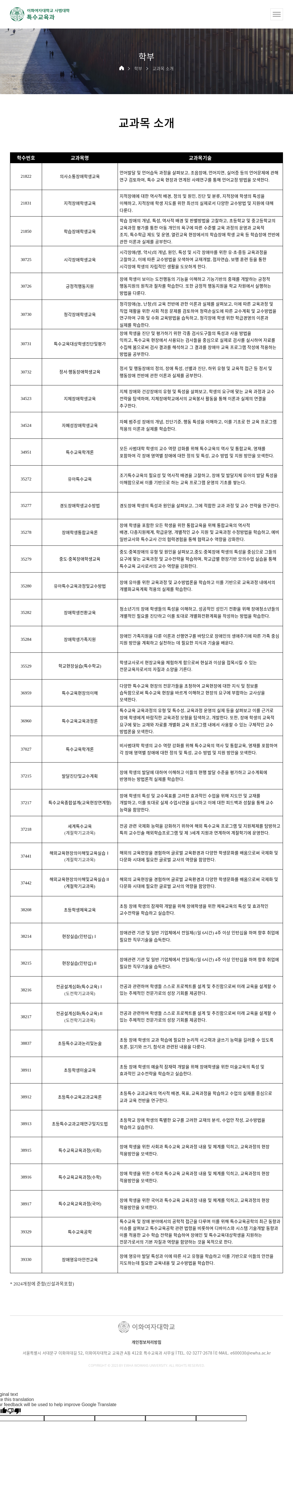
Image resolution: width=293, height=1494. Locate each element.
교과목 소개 (163, 68)
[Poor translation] (14, 1411)
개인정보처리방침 (146, 1342)
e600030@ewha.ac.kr (250, 1353)
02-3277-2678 (199, 1353)
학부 (138, 68)
